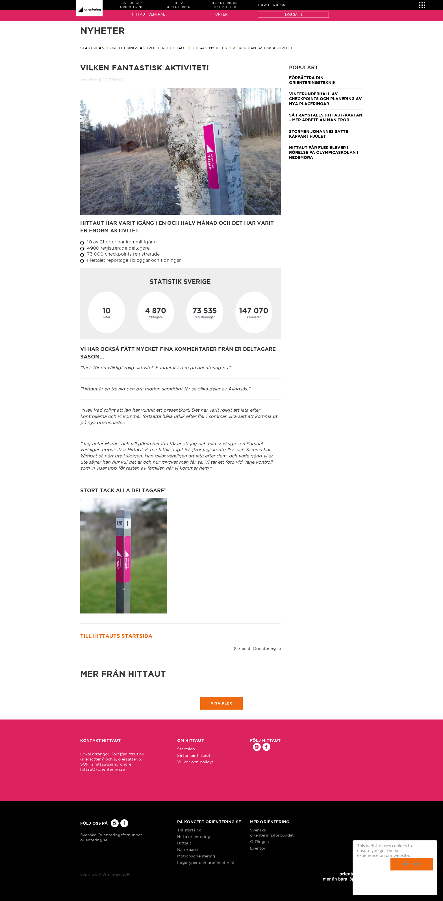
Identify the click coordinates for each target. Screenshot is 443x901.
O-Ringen (259, 841)
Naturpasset (189, 849)
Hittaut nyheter (209, 48)
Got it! (411, 864)
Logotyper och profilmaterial (205, 862)
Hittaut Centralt (149, 14)
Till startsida (189, 830)
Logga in (293, 14)
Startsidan (92, 48)
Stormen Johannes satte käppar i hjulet (318, 134)
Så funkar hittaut (193, 755)
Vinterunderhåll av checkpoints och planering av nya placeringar (325, 99)
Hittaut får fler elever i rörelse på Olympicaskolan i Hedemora (323, 152)
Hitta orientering (193, 836)
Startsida (186, 749)
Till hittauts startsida (116, 636)
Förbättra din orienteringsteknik (312, 80)
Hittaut (178, 48)
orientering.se (93, 840)
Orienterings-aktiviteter (137, 48)
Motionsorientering (196, 856)
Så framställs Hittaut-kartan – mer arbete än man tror (325, 117)
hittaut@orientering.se (102, 769)
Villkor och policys (195, 762)
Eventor (258, 848)
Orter (221, 14)
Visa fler (222, 703)
